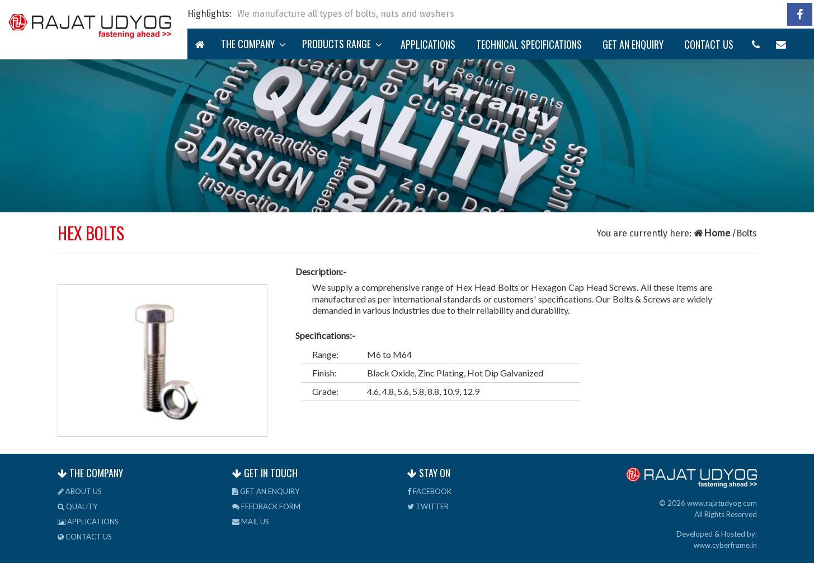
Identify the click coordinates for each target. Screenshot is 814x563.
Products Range (342, 43)
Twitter (428, 506)
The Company (253, 43)
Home (713, 233)
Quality (77, 506)
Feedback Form (266, 506)
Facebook (429, 491)
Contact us (708, 44)
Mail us (250, 521)
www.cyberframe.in (725, 545)
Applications (428, 44)
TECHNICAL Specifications (529, 44)
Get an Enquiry (633, 44)
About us (80, 491)
